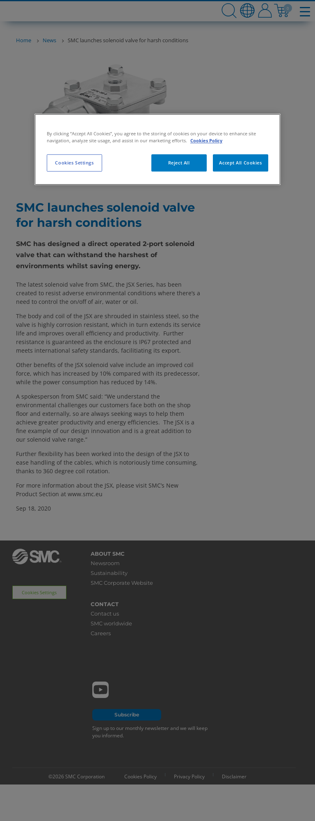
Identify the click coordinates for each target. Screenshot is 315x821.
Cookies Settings (74, 163)
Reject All (179, 163)
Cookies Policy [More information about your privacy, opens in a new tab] (206, 141)
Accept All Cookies (240, 163)
